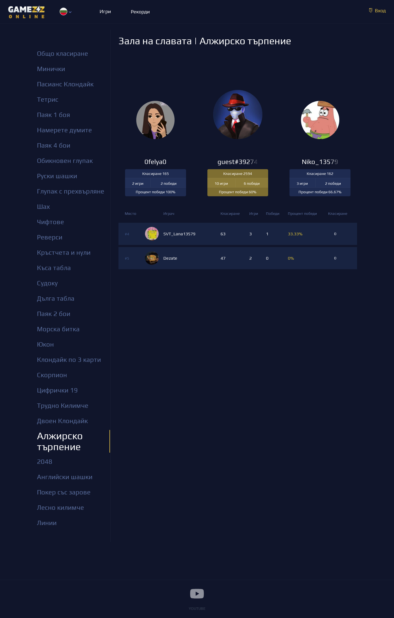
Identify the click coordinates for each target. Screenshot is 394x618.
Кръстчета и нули (64, 252)
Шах (43, 206)
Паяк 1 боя (53, 114)
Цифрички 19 (57, 390)
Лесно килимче (60, 507)
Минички (51, 68)
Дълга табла (55, 298)
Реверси (49, 237)
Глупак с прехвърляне (70, 191)
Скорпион (52, 375)
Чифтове (50, 221)
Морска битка (58, 329)
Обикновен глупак (65, 160)
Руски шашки (57, 176)
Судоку (47, 283)
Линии (47, 522)
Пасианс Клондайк (65, 84)
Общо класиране (62, 53)
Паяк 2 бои (53, 313)
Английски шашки (64, 477)
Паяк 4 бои (53, 145)
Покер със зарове (64, 492)
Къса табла (54, 267)
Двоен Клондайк (62, 420)
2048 (44, 461)
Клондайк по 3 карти (69, 359)
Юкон (45, 344)
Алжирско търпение (60, 441)
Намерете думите (64, 130)
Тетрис (47, 99)
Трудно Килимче (62, 405)
